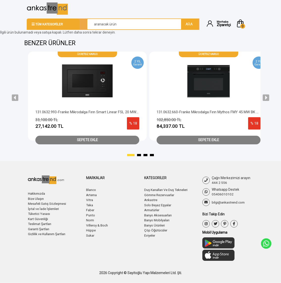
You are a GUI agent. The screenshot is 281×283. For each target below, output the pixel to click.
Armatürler (153, 209)
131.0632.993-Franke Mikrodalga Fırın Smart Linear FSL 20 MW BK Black (93, 112)
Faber (90, 209)
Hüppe (91, 229)
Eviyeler (150, 234)
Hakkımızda (37, 193)
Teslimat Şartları (40, 223)
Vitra (90, 200)
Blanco (91, 190)
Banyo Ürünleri (155, 224)
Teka (90, 205)
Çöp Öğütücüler (156, 229)
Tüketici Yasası (39, 213)
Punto (90, 214)
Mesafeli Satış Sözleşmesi (48, 203)
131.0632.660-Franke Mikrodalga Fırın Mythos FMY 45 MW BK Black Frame (216, 112)
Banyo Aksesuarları (159, 214)
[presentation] (15, 98)
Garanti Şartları (39, 228)
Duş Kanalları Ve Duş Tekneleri (167, 190)
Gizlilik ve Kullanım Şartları (48, 233)
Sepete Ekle (87, 140)
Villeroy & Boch (97, 224)
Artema (92, 195)
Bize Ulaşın (36, 198)
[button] (245, 23)
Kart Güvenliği (38, 218)
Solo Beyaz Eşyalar (159, 205)
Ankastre (151, 200)
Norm (90, 219)
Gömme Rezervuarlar (161, 195)
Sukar (90, 234)
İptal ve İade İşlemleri (44, 208)
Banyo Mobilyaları (158, 219)
